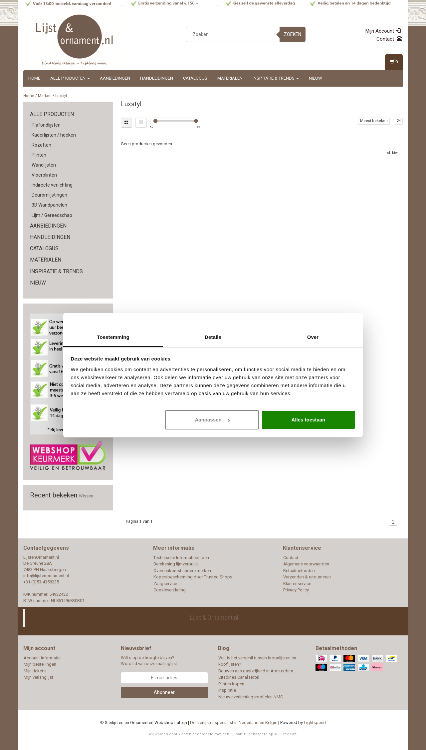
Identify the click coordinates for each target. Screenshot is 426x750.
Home (34, 78)
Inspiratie (227, 690)
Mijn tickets (35, 670)
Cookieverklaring (169, 589)
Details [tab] (213, 337)
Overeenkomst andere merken (182, 570)
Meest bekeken (374, 121)
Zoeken (292, 34)
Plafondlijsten (46, 125)
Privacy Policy (296, 589)
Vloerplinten (44, 175)
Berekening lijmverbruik (175, 563)
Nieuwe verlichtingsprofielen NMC (250, 696)
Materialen (230, 78)
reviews (290, 734)
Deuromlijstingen (49, 195)
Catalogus (195, 78)
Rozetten (41, 145)
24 (399, 121)
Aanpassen (212, 419)
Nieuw (315, 78)
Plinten (39, 155)
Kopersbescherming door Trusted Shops (192, 576)
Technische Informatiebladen (181, 557)
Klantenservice (297, 583)
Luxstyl (61, 96)
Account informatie (42, 657)
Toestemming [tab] (113, 337)
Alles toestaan (308, 419)
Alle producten (70, 78)
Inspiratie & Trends (276, 78)
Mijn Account (383, 31)
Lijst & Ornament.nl (214, 617)
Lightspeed (315, 722)
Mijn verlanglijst (38, 677)
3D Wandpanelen (49, 205)
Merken (45, 96)
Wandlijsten (44, 165)
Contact (389, 39)
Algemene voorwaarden (306, 563)
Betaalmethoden (299, 570)
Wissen (86, 495)
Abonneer (164, 692)
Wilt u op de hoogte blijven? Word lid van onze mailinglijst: (149, 660)
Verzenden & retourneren (307, 576)
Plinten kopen (231, 683)
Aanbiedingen (115, 78)
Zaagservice (165, 583)
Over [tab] (313, 337)
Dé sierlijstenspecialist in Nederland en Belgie (233, 722)
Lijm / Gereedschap (52, 215)
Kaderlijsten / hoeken (54, 135)
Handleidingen (156, 78)
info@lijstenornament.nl (46, 575)
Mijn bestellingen (40, 664)
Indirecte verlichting (52, 185)
